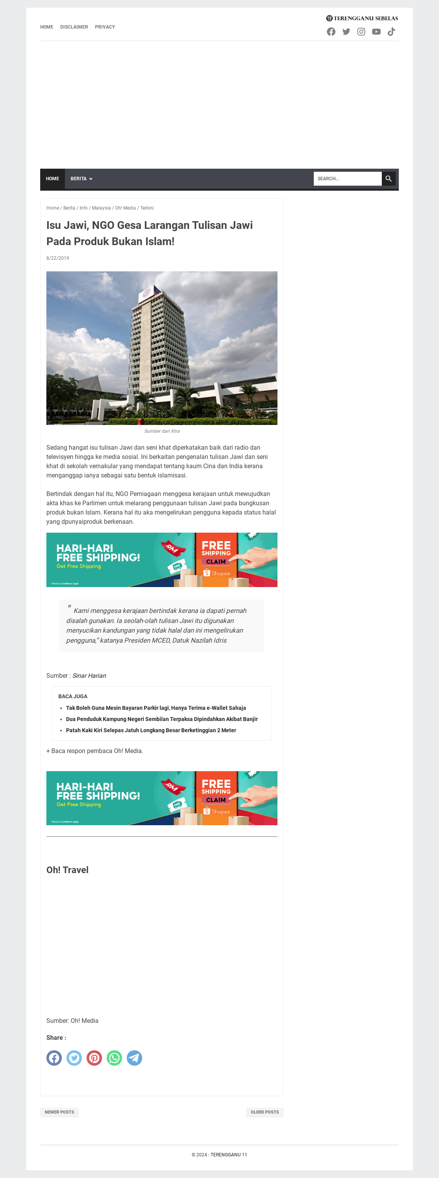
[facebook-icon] (332, 31)
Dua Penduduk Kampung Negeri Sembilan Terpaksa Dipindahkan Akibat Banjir (162, 719)
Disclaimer (74, 27)
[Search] (348, 179)
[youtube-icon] (377, 31)
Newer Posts (59, 1112)
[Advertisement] (219, 99)
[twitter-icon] (347, 31)
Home (46, 27)
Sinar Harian (89, 675)
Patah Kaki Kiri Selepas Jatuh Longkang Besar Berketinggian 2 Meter (151, 730)
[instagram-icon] (362, 31)
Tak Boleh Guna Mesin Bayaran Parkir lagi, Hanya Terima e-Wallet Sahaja (156, 708)
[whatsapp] (114, 1058)
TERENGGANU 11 (229, 1155)
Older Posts (265, 1112)
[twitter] (74, 1058)
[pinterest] (94, 1058)
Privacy (105, 27)
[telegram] (134, 1058)
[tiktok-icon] (392, 31)
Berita (79, 178)
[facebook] (54, 1058)
